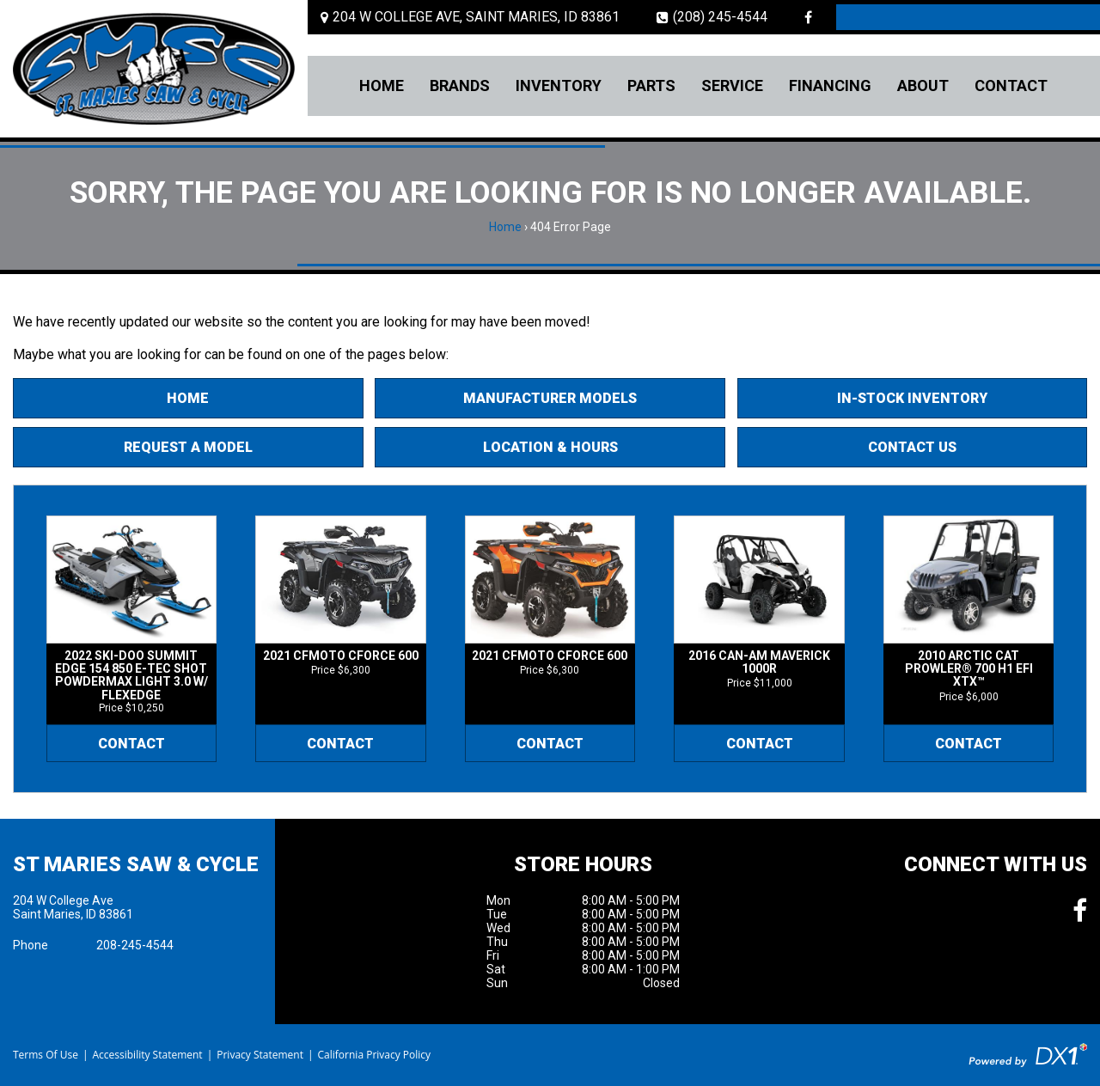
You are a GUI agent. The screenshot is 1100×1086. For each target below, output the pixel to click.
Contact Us (912, 447)
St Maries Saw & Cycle (136, 864)
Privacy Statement (260, 1054)
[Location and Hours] (470, 17)
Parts (651, 85)
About (923, 85)
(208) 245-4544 (712, 17)
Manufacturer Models (550, 398)
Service (732, 85)
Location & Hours (550, 447)
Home (381, 85)
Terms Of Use (45, 1054)
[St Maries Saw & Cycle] (154, 69)
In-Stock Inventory (912, 398)
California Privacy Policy (374, 1054)
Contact (1011, 85)
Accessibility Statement (147, 1054)
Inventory (559, 85)
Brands (460, 85)
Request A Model (188, 447)
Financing (830, 85)
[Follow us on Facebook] (808, 17)
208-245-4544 (135, 945)
